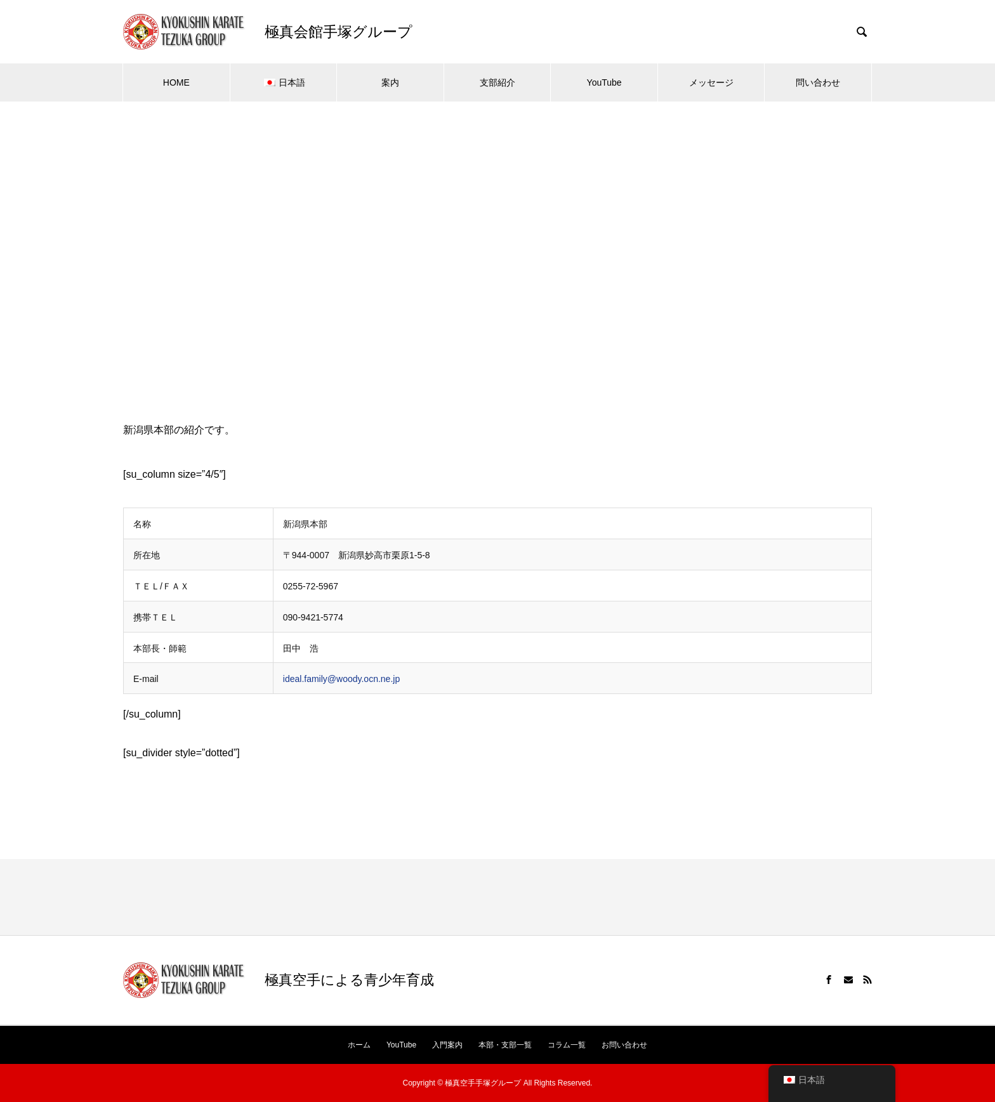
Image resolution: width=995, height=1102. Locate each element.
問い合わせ (818, 82)
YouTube (604, 82)
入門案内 (447, 1044)
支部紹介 (497, 82)
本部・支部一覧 (505, 1044)
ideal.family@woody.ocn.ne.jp (341, 679)
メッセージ (711, 82)
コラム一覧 (567, 1044)
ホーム (359, 1044)
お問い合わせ (624, 1044)
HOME (176, 82)
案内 (390, 82)
